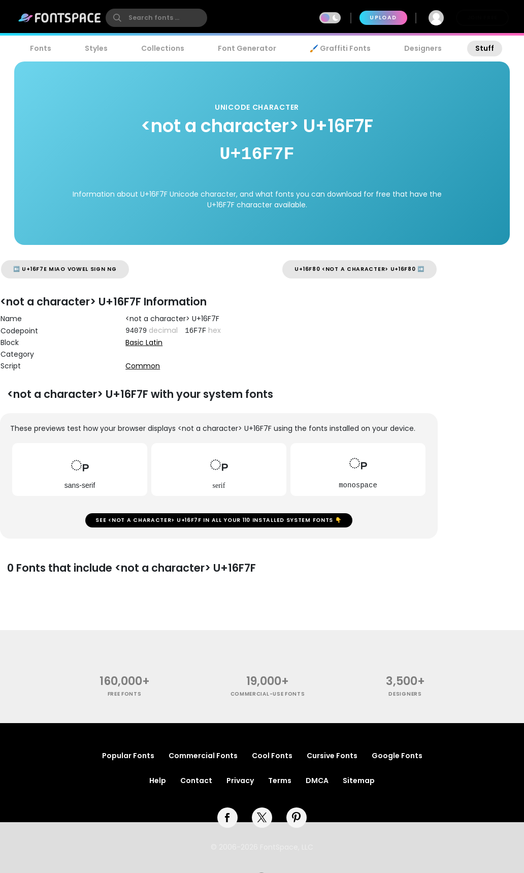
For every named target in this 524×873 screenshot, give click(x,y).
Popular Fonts (128, 756)
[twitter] (262, 817)
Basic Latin (143, 342)
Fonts (40, 48)
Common (142, 366)
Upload (383, 17)
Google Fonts (397, 756)
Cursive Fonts (332, 756)
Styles (96, 48)
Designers (423, 48)
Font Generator (247, 48)
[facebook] (227, 817)
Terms (279, 780)
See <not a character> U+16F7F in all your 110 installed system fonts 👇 (218, 520)
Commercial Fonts (203, 756)
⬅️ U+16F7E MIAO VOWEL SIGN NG (65, 269)
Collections (162, 48)
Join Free (482, 17)
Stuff (484, 48)
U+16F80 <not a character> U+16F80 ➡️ (359, 269)
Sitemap (359, 780)
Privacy (240, 780)
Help (157, 780)
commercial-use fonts (268, 694)
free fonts (125, 694)
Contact (196, 780)
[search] (156, 18)
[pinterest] (296, 817)
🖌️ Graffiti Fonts (340, 48)
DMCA (317, 780)
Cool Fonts (272, 756)
